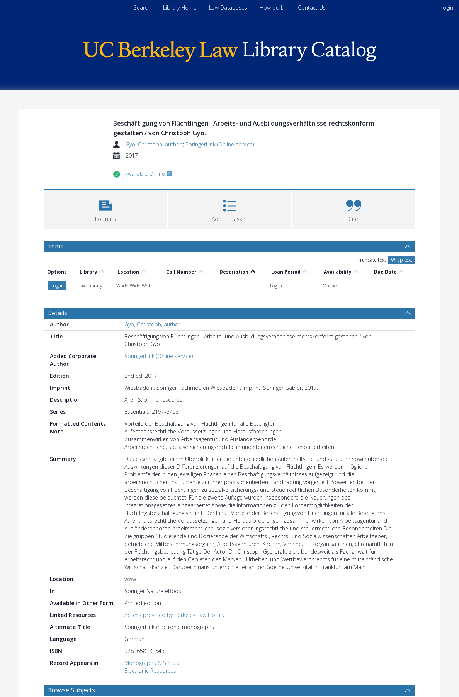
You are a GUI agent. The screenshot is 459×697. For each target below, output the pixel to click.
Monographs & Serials (151, 637)
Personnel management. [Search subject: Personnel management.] (83, 678)
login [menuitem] (447, 7)
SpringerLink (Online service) (219, 144)
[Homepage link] (229, 50)
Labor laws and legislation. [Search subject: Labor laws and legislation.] (271, 678)
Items (55, 264)
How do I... (273, 7)
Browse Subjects (71, 665)
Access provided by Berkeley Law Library (174, 589)
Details (57, 288)
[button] (105, 227)
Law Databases (228, 7)
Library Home (180, 7)
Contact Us (312, 7)
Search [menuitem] (142, 7)
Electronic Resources (150, 645)
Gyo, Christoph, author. (154, 144)
